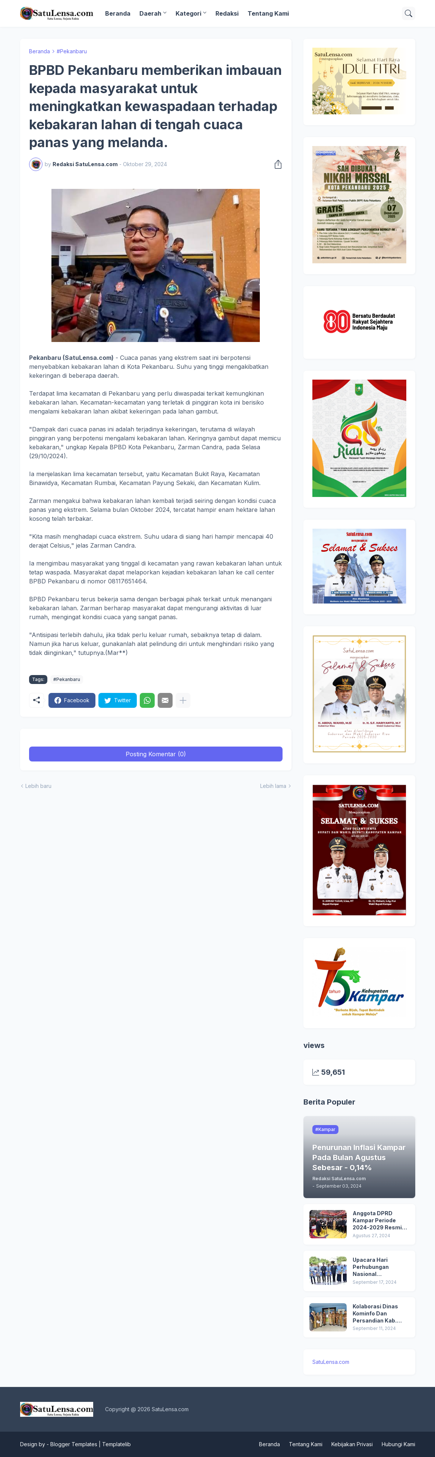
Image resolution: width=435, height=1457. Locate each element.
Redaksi (227, 13)
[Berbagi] (276, 164)
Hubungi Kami (398, 1444)
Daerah (150, 13)
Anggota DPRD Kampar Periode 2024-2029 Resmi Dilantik (377, 1220)
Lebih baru (38, 786)
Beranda (117, 13)
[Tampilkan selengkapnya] (183, 700)
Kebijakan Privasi (352, 1444)
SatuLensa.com (330, 1362)
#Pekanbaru (72, 51)
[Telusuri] (408, 13)
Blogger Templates (73, 1444)
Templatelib (116, 1444)
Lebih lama (273, 786)
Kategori (188, 13)
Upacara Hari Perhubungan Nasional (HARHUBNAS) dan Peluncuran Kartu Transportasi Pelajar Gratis (380, 1267)
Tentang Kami (268, 13)
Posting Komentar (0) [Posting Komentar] (156, 754)
